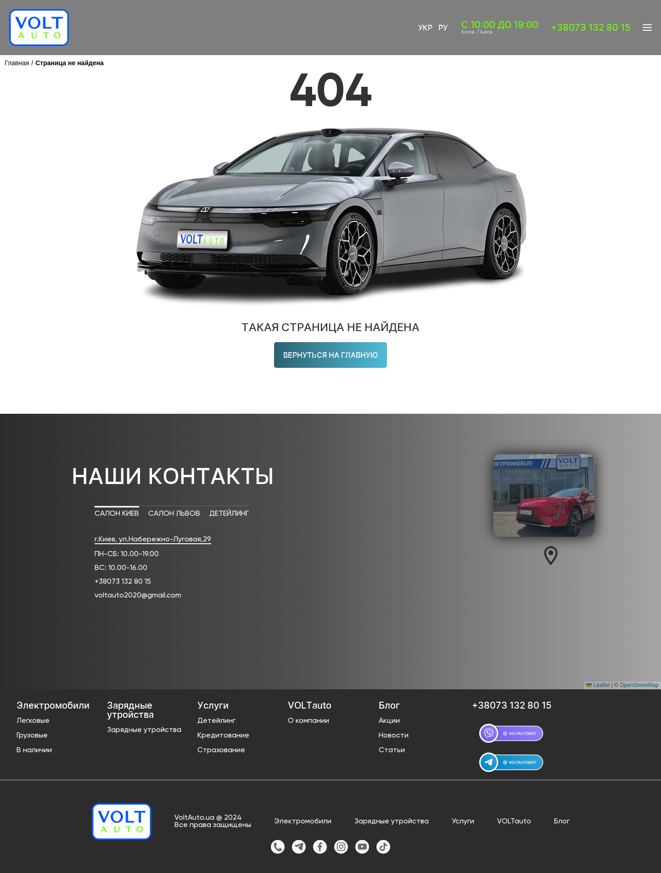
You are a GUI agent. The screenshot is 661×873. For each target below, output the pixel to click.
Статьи (392, 750)
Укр (425, 27)
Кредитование (223, 735)
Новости (394, 735)
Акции (389, 721)
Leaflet (598, 685)
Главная (17, 63)
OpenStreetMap (639, 685)
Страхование (221, 750)
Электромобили (302, 821)
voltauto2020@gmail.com (138, 595)
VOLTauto (514, 821)
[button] (551, 555)
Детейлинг (216, 721)
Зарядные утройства (144, 730)
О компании (308, 721)
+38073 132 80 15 (123, 582)
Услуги (463, 821)
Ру (443, 27)
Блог (562, 821)
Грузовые (32, 735)
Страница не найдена (69, 63)
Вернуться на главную (330, 355)
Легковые (33, 721)
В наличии (34, 750)
